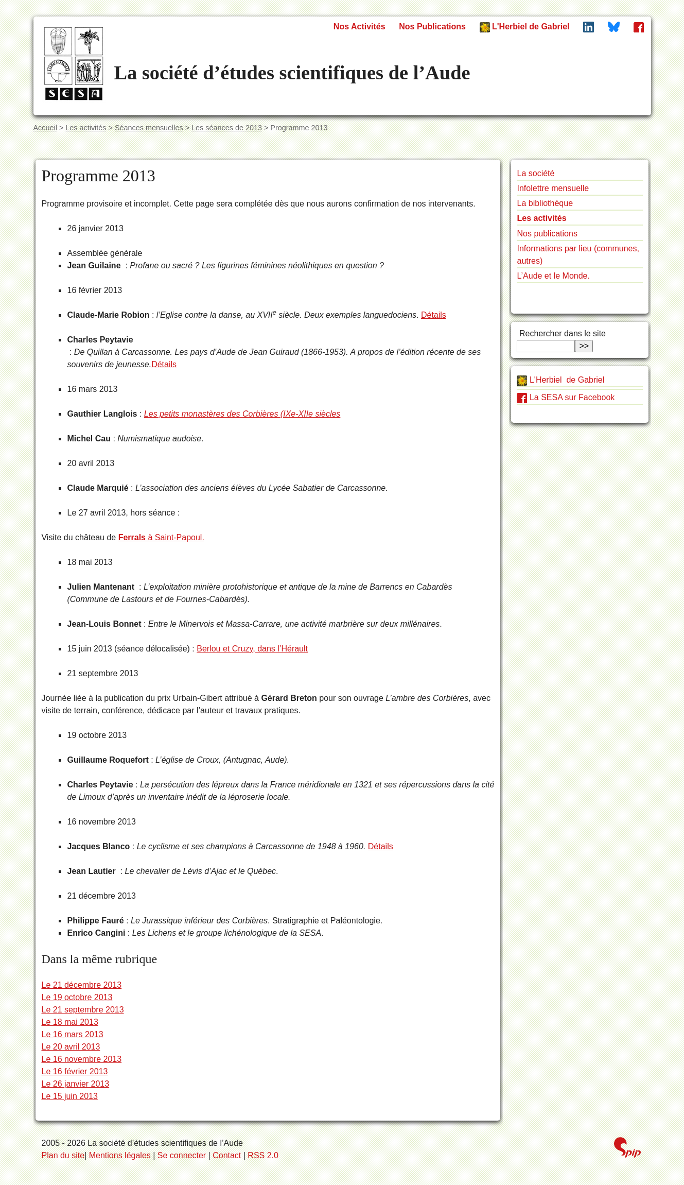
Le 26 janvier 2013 (75, 1083)
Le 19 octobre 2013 (76, 997)
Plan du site (63, 1155)
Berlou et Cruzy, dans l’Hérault (252, 648)
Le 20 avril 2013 (70, 1046)
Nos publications (547, 233)
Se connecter (181, 1155)
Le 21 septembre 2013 (82, 1009)
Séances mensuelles (149, 128)
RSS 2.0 (263, 1155)
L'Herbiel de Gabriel (525, 27)
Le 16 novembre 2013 (81, 1059)
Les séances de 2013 (226, 128)
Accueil (45, 128)
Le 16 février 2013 (74, 1071)
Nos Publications (432, 26)
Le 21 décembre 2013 (81, 985)
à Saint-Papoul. (161, 537)
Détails (433, 315)
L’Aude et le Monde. (553, 275)
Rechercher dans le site (561, 333)
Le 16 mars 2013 (72, 1034)
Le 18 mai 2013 (69, 1022)
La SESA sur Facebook (566, 397)
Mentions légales (120, 1155)
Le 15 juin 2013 (69, 1096)
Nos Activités (359, 26)
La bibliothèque (545, 203)
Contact (227, 1155)
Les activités (85, 128)
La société (535, 173)
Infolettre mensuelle (553, 188)
